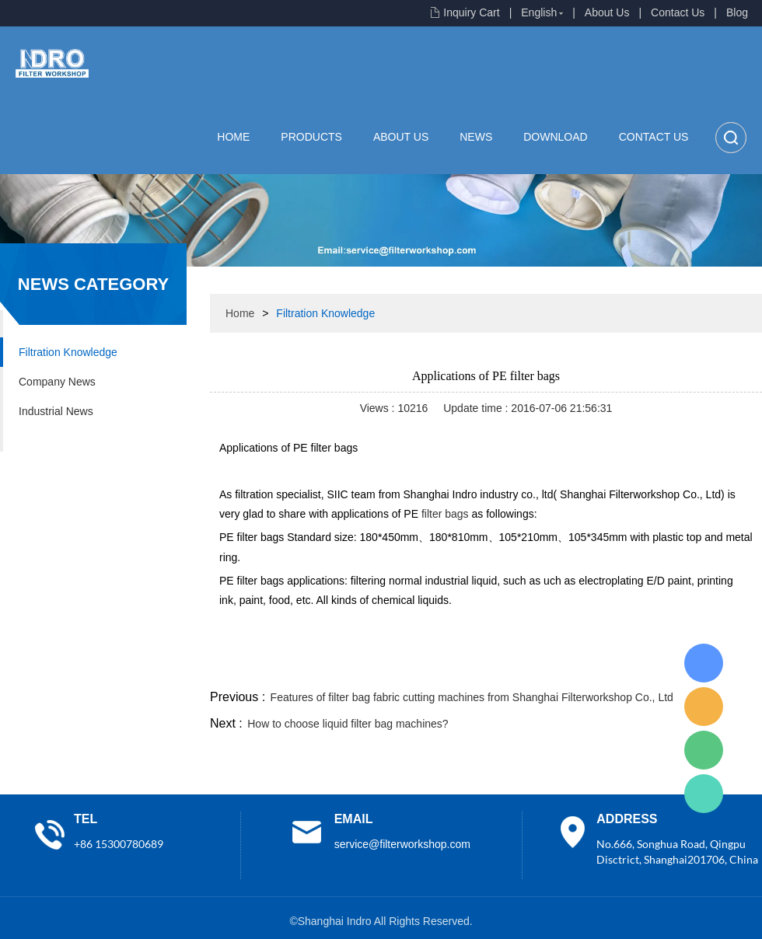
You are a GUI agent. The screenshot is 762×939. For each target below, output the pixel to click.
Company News (57, 381)
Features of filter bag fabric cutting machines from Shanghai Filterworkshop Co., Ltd (472, 697)
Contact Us (677, 12)
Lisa (703, 663)
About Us (607, 12)
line (525, 667)
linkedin (734, 667)
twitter (566, 667)
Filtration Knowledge (68, 352)
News (476, 137)
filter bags (445, 514)
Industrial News (56, 411)
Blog (737, 12)
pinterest (650, 667)
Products (311, 137)
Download (555, 137)
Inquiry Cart (471, 12)
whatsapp (608, 667)
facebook (483, 667)
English (539, 12)
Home (233, 137)
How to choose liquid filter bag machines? (347, 723)
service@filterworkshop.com (402, 844)
